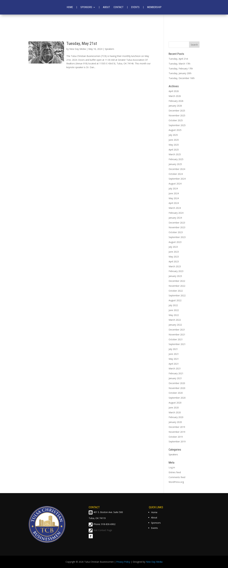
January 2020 (175, 422)
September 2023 (177, 237)
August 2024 (175, 183)
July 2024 (173, 188)
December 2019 (177, 426)
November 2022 (177, 285)
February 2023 (176, 271)
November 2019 (177, 431)
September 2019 (177, 441)
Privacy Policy (123, 561)
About (106, 7)
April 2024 (174, 203)
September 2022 (177, 295)
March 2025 (175, 154)
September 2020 (177, 397)
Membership (154, 7)
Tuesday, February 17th (181, 68)
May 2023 (174, 256)
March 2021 (175, 368)
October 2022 (176, 290)
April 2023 (174, 261)
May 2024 (174, 198)
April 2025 (174, 149)
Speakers (109, 48)
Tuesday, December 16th (182, 78)
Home (70, 7)
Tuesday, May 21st (81, 43)
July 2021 (173, 349)
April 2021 (174, 363)
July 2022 (173, 305)
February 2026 (176, 100)
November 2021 (177, 334)
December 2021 (177, 329)
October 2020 (176, 392)
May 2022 (174, 315)
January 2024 (175, 217)
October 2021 (176, 339)
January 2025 (175, 164)
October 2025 (176, 120)
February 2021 (176, 373)
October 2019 (176, 436)
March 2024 (175, 207)
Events (135, 7)
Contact (119, 7)
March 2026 (175, 96)
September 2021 (177, 344)
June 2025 (174, 139)
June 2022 (174, 310)
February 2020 (176, 417)
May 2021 (174, 358)
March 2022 (175, 319)
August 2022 (175, 300)
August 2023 (175, 242)
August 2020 (175, 402)
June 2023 (174, 251)
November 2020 (177, 388)
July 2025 (173, 134)
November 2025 (177, 115)
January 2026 (175, 105)
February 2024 (176, 212)
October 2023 (176, 232)
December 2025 (177, 110)
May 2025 (174, 144)
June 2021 (174, 353)
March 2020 (175, 412)
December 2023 (177, 222)
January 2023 (175, 276)
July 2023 (173, 246)
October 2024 (176, 173)
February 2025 (176, 159)
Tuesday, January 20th (180, 73)
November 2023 (177, 227)
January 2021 (175, 378)
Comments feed (177, 477)
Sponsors (86, 7)
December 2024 (177, 169)
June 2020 (174, 407)
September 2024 (177, 178)
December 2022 (177, 280)
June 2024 (174, 193)
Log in (172, 467)
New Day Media (77, 48)
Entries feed (175, 472)
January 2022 (175, 324)
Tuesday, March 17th (179, 63)
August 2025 (175, 129)
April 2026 (174, 91)
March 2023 (175, 266)
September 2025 (177, 125)
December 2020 (177, 383)
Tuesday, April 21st (178, 58)
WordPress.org (176, 481)
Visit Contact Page (102, 530)
